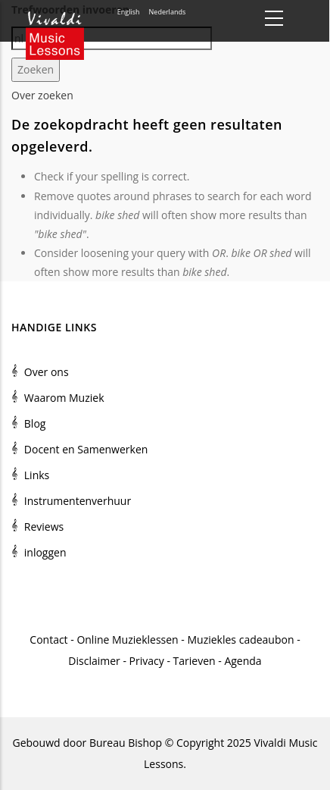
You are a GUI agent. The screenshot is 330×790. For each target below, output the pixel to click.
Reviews (44, 526)
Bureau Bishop (125, 742)
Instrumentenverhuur (77, 501)
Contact (48, 639)
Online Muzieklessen (127, 639)
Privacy (146, 661)
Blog (35, 423)
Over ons (46, 372)
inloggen (45, 552)
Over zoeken (42, 95)
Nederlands (167, 12)
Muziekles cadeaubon (240, 639)
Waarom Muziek (64, 397)
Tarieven (194, 661)
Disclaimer (94, 661)
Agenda (242, 661)
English (128, 12)
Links (36, 475)
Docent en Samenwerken (86, 449)
